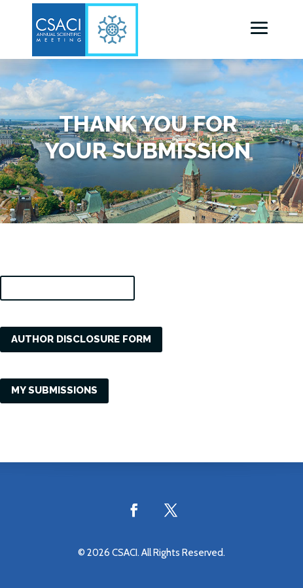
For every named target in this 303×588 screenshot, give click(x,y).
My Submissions (54, 390)
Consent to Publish (67, 287)
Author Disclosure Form (81, 339)
